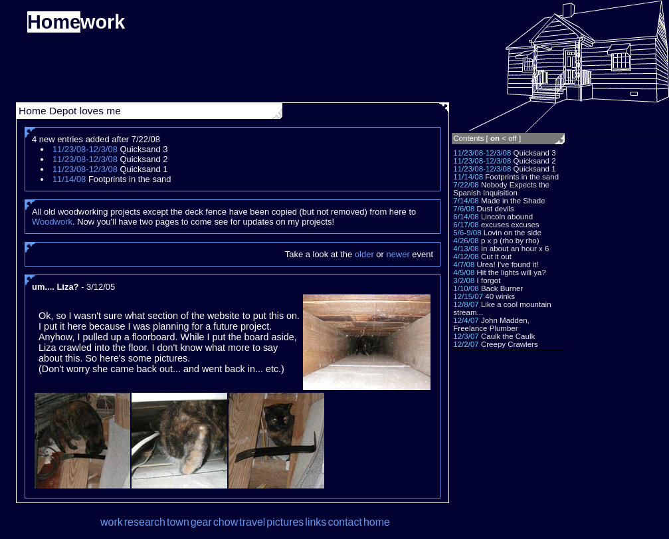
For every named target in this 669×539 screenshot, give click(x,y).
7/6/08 (463, 209)
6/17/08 (465, 225)
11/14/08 (468, 177)
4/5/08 (463, 272)
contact (345, 522)
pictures (285, 522)
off (512, 138)
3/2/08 (463, 280)
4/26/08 (465, 241)
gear (201, 522)
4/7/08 (463, 265)
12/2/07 (465, 344)
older (364, 254)
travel (252, 522)
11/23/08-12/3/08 (482, 153)
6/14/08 (465, 217)
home (376, 522)
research (144, 522)
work (111, 522)
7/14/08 (465, 201)
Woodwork (52, 222)
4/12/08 (465, 257)
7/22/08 (465, 185)
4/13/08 (465, 249)
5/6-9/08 (467, 233)
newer (397, 254)
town (178, 522)
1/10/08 (465, 288)
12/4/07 (465, 320)
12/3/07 (465, 336)
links (315, 522)
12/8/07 (465, 304)
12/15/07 (468, 296)
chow (225, 522)
